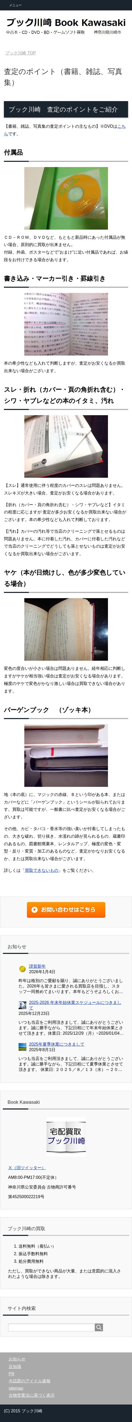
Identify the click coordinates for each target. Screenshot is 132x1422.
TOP (20, 53)
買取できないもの (41, 870)
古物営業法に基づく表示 (32, 1395)
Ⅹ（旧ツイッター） (27, 1168)
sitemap (16, 1388)
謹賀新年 (37, 966)
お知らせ (17, 1359)
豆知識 (15, 1366)
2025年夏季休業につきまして (56, 1044)
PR (11, 1374)
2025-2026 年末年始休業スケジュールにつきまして (75, 1005)
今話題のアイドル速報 (29, 1381)
